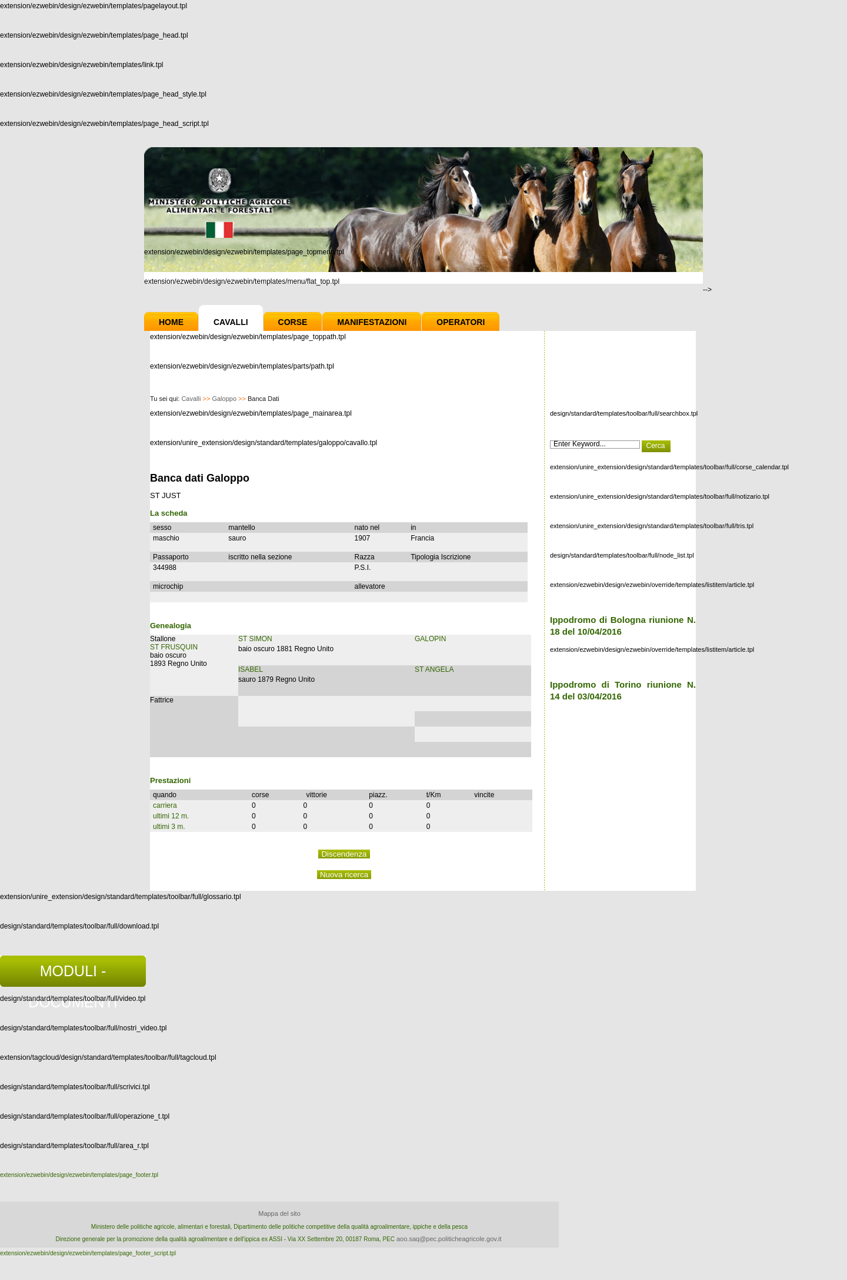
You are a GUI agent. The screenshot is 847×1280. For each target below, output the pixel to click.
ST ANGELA (434, 669)
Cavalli (231, 322)
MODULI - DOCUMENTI (72, 975)
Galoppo (224, 398)
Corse (293, 322)
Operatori (460, 322)
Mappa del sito (279, 1213)
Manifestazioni (371, 322)
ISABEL (250, 669)
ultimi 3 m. (169, 827)
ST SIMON (255, 639)
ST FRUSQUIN (174, 647)
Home (171, 322)
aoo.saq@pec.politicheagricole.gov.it (449, 1238)
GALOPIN (430, 639)
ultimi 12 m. (171, 816)
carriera (165, 805)
